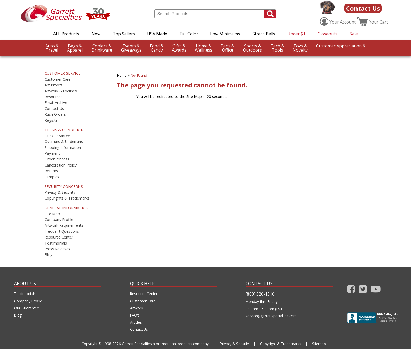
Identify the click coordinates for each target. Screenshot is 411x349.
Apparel (75, 48)
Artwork (136, 308)
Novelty (300, 48)
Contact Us (363, 8)
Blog (49, 255)
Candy (157, 48)
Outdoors (252, 48)
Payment (52, 153)
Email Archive (56, 102)
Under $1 (296, 34)
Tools (277, 48)
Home (122, 75)
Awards (179, 48)
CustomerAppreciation (16, 64)
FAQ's (135, 315)
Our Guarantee (57, 136)
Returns (51, 171)
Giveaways (131, 48)
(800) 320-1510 (260, 294)
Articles (136, 322)
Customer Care (58, 79)
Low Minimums (225, 34)
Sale (354, 34)
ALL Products (66, 34)
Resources (53, 97)
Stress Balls (263, 34)
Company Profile (59, 219)
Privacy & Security (60, 192)
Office (227, 48)
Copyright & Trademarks (280, 343)
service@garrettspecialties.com (271, 316)
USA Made (157, 34)
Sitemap (319, 343)
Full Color (189, 34)
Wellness (203, 48)
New (95, 34)
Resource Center (59, 237)
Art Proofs (53, 85)
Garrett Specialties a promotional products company (165, 343)
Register (52, 120)
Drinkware (101, 48)
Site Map (52, 214)
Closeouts (327, 34)
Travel (52, 48)
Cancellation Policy (61, 165)
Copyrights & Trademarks (67, 198)
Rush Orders (55, 114)
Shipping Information (63, 147)
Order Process (57, 159)
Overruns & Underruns (64, 141)
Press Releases (57, 249)
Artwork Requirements (64, 225)
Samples (52, 177)
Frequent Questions (62, 231)
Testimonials (56, 243)
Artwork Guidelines (61, 91)
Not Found (139, 75)
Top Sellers (124, 34)
